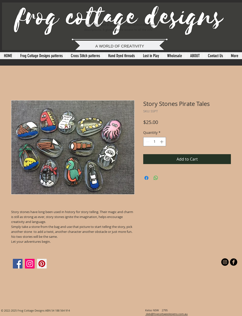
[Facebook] (17, 263)
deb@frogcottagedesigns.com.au (166, 314)
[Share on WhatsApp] (156, 178)
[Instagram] (30, 263)
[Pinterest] (42, 263)
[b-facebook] (233, 262)
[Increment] (162, 141)
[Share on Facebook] (146, 178)
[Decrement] (147, 141)
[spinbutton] (154, 141)
